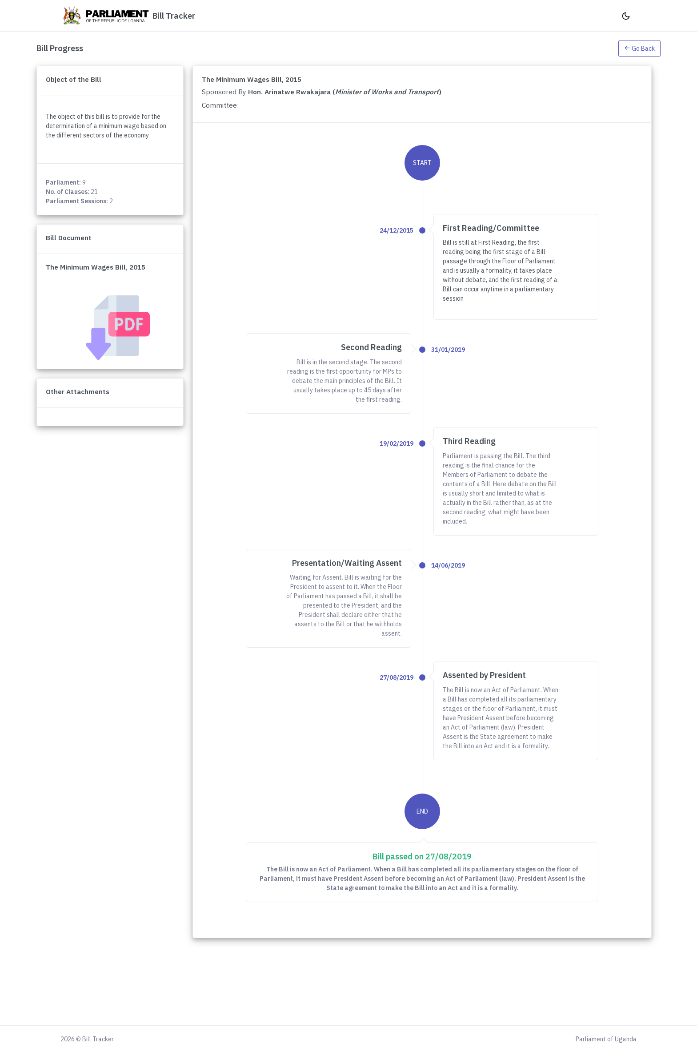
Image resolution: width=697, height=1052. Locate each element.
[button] (639, 48)
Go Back (639, 48)
